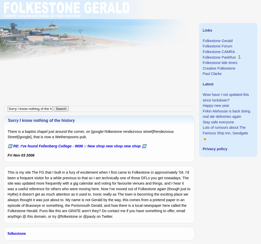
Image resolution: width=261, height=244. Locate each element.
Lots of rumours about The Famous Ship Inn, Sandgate (225, 130)
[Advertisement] (130, 35)
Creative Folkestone (219, 68)
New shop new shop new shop (114, 146)
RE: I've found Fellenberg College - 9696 (48, 146)
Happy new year (216, 106)
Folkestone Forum (217, 46)
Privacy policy (215, 149)
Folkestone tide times (220, 63)
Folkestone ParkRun (219, 57)
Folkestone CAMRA (219, 52)
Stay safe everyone (218, 122)
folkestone (17, 234)
